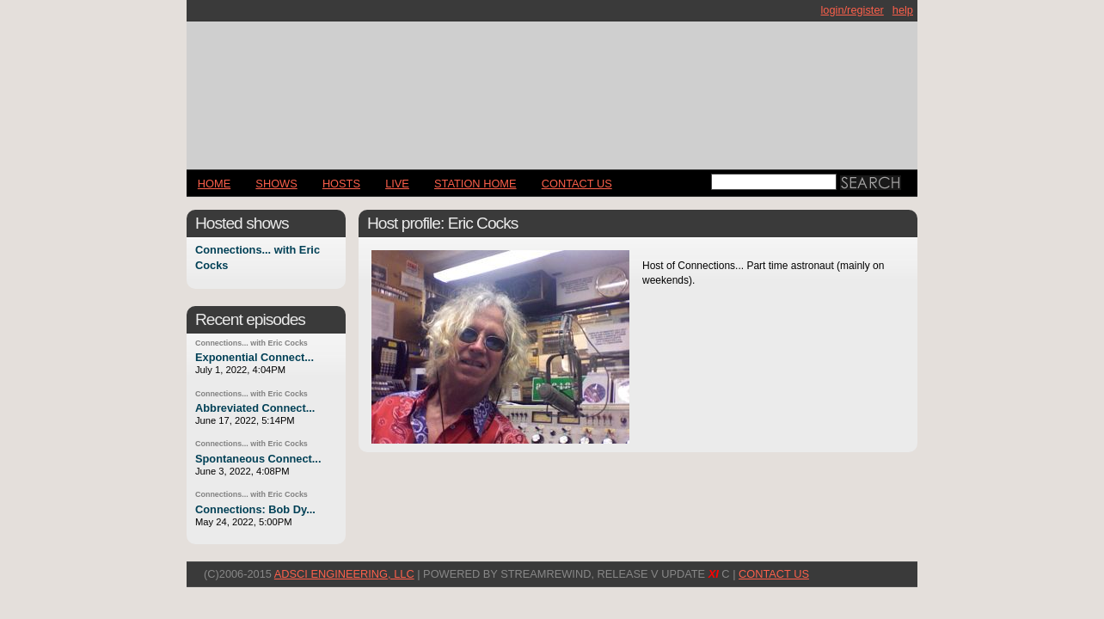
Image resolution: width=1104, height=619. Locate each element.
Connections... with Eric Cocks (251, 343)
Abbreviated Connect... (255, 407)
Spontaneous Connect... (258, 458)
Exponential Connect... (254, 357)
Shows (276, 183)
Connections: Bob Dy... (255, 509)
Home (214, 183)
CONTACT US (577, 183)
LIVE (397, 183)
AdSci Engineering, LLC (344, 573)
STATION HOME (475, 183)
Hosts (341, 183)
